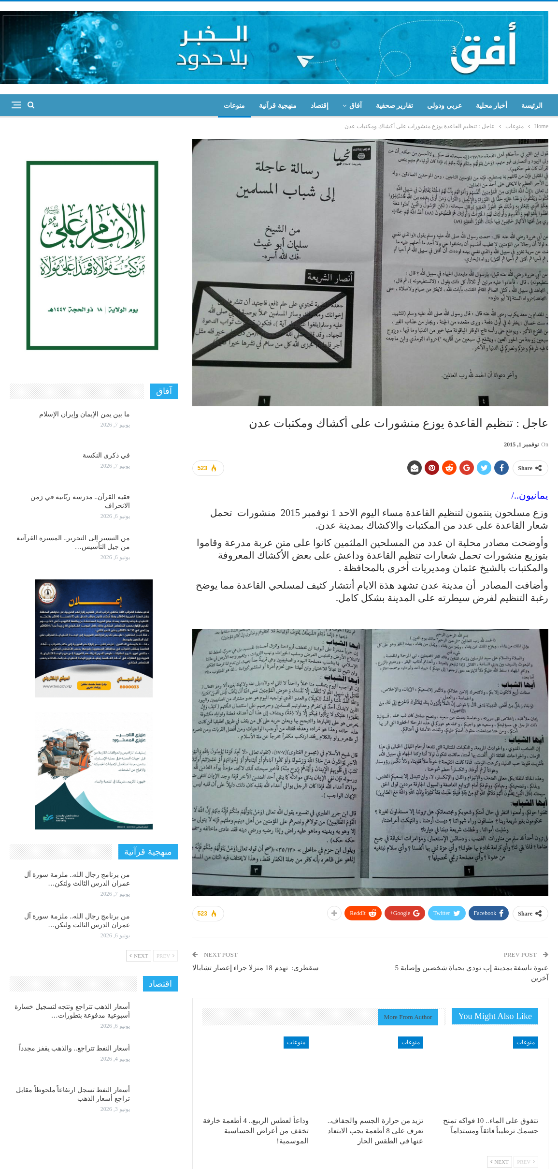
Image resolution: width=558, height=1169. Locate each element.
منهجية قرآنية (278, 105)
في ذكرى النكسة (106, 455)
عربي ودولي (444, 105)
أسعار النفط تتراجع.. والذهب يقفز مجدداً (74, 1048)
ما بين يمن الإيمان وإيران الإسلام (84, 414)
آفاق (355, 105)
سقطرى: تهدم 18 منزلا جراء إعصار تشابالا (255, 968)
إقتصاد (320, 105)
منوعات (234, 105)
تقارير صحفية (395, 105)
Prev (526, 1162)
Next (499, 1162)
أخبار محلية (492, 105)
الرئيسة (532, 105)
